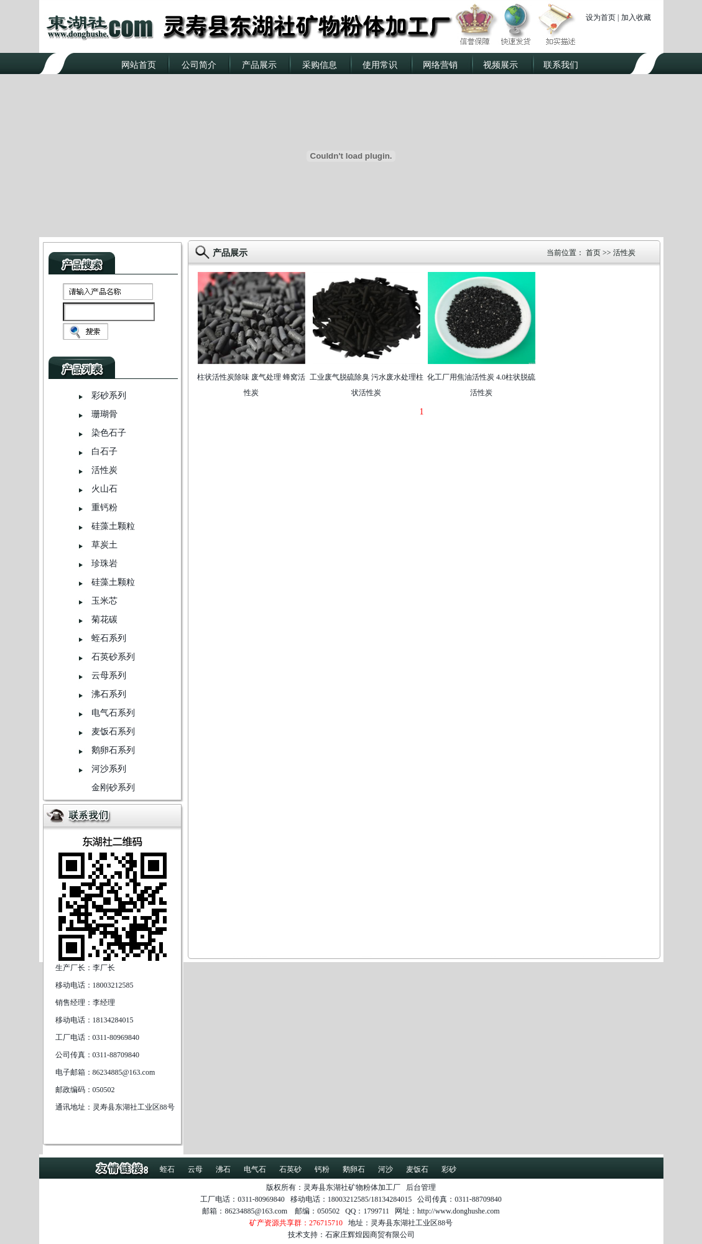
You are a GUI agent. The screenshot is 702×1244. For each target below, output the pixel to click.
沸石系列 (108, 694)
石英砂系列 (113, 657)
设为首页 (601, 17)
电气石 (255, 1169)
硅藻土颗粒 (113, 526)
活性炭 (104, 470)
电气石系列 (113, 713)
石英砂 (290, 1169)
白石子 (104, 451)
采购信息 (319, 65)
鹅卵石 (354, 1169)
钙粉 (322, 1169)
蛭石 (167, 1169)
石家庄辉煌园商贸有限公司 (370, 1234)
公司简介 (199, 65)
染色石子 (108, 432)
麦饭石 (417, 1169)
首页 (593, 252)
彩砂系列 (108, 395)
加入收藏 (636, 17)
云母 (195, 1169)
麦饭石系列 (113, 731)
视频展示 (500, 65)
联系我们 (560, 65)
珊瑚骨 (104, 414)
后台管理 (421, 1187)
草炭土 (104, 545)
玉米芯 (104, 601)
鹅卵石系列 (113, 750)
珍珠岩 (104, 563)
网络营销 (440, 65)
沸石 (223, 1169)
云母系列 (108, 675)
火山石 (104, 488)
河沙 (385, 1169)
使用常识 (380, 65)
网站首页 (138, 65)
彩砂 (448, 1169)
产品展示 (259, 65)
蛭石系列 (108, 638)
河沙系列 (108, 769)
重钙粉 (104, 507)
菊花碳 (104, 619)
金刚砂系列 (113, 787)
